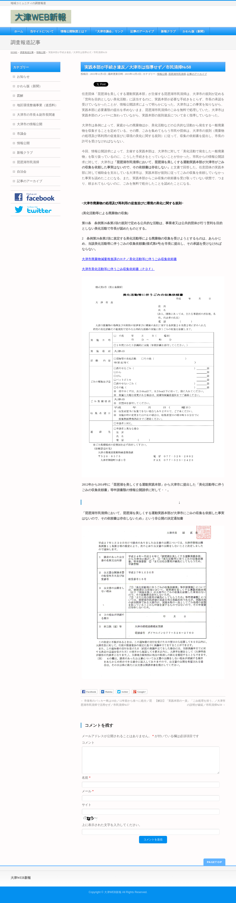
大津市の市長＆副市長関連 (36, 114)
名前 (86, 783)
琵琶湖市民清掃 (177, 74)
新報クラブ (25, 152)
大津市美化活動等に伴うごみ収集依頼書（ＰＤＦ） (118, 269)
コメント (88, 742)
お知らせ (23, 76)
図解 (20, 95)
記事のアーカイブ (197, 74)
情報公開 (162, 74)
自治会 (21, 171)
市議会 (21, 133)
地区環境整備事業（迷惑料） (37, 105)
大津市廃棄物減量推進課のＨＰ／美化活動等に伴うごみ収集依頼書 (129, 259)
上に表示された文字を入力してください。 (112, 830)
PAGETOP (214, 861)
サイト (86, 810)
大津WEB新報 (112, 891)
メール (88, 796)
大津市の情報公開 (29, 124)
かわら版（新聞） (29, 86)
